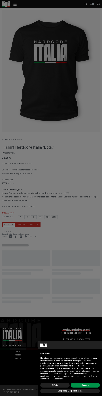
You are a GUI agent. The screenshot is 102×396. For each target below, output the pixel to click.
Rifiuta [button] (55, 385)
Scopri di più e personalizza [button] (70, 391)
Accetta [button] (85, 385)
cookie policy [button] (79, 366)
